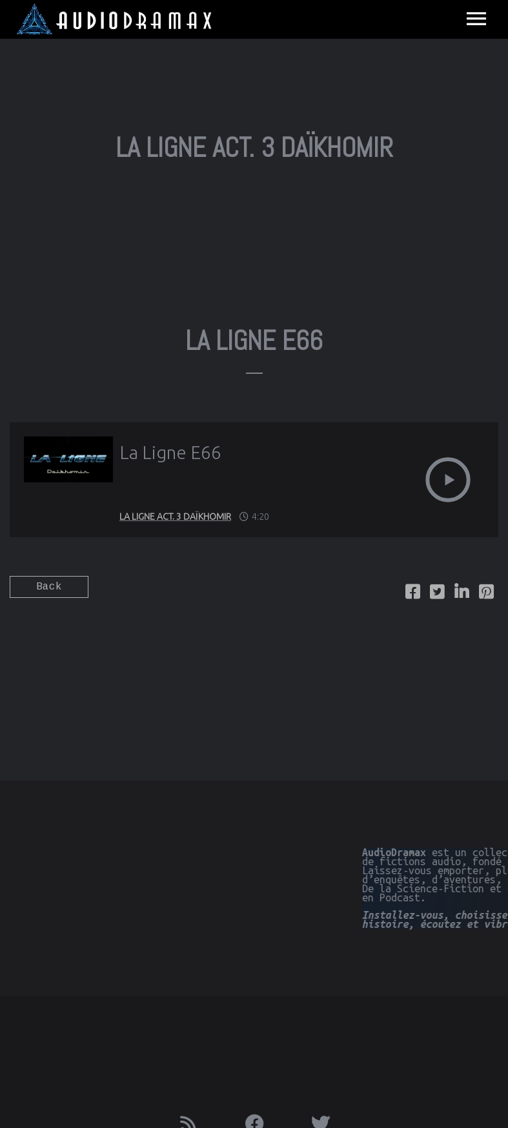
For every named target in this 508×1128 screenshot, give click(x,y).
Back (49, 587)
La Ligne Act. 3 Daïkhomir (175, 516)
